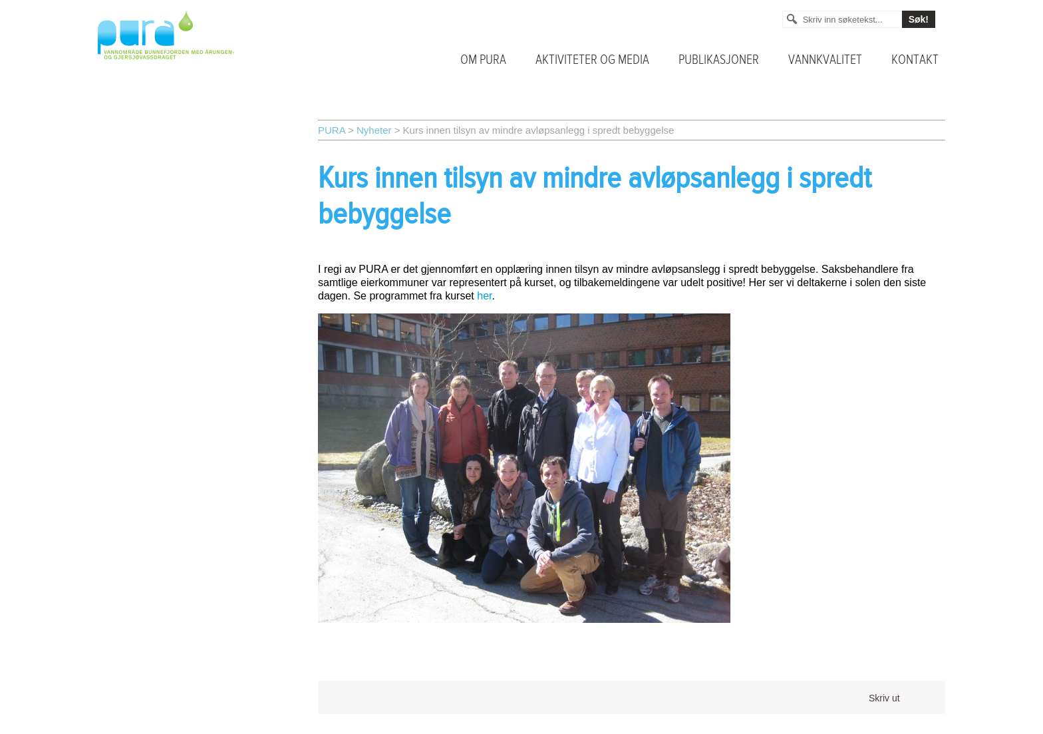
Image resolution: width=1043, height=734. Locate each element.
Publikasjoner (718, 60)
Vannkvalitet (825, 60)
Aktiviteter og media (592, 60)
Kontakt (915, 60)
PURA (331, 130)
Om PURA (483, 60)
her (484, 295)
